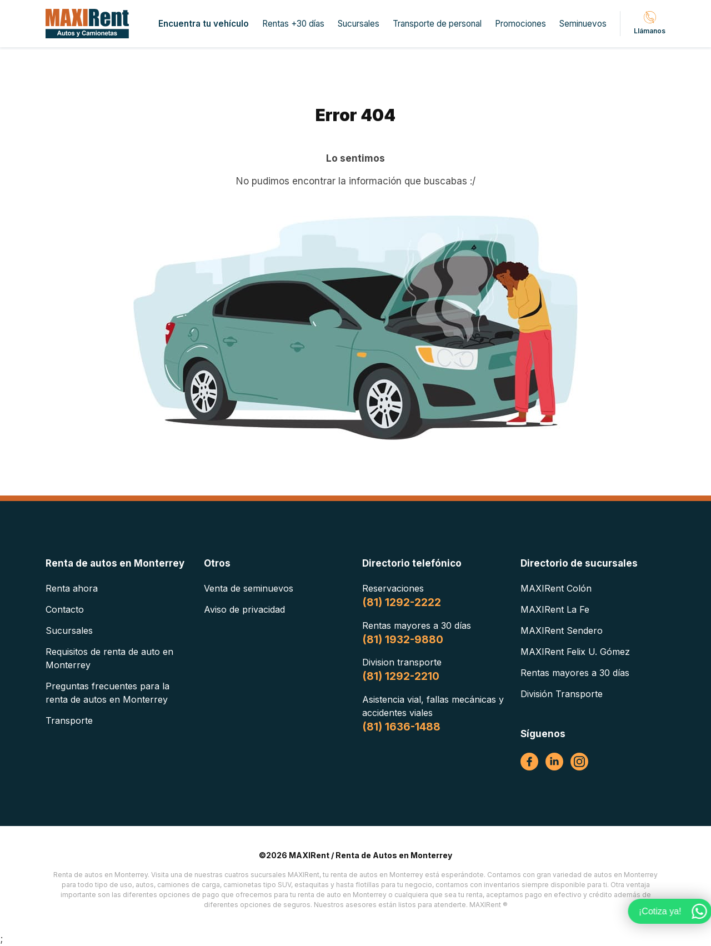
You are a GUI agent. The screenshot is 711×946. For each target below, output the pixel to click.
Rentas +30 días (293, 23)
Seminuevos (583, 23)
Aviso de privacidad (244, 609)
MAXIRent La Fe (554, 609)
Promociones (520, 23)
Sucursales (358, 23)
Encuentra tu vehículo (203, 23)
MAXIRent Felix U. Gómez (575, 651)
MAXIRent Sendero (561, 630)
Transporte (69, 720)
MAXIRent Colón (556, 588)
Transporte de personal (437, 23)
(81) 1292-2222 (401, 602)
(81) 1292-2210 (400, 676)
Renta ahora (72, 588)
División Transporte (561, 693)
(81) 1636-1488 (401, 726)
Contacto (65, 609)
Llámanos (649, 23)
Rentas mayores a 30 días (574, 672)
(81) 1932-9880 (402, 639)
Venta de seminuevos (248, 588)
